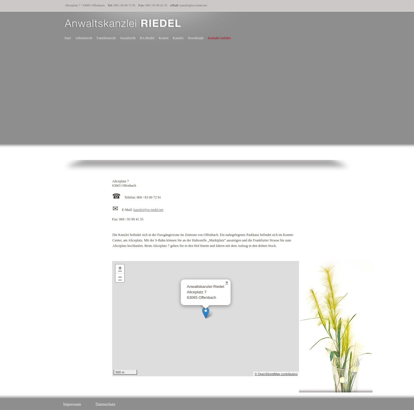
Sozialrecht (128, 38)
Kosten (163, 38)
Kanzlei (178, 38)
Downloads (196, 38)
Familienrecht (106, 38)
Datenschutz (105, 404)
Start (67, 38)
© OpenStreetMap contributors (276, 374)
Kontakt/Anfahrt (219, 38)
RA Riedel (147, 38)
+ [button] (120, 268)
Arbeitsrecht (83, 38)
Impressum (72, 404)
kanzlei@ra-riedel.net (193, 5)
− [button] (120, 277)
